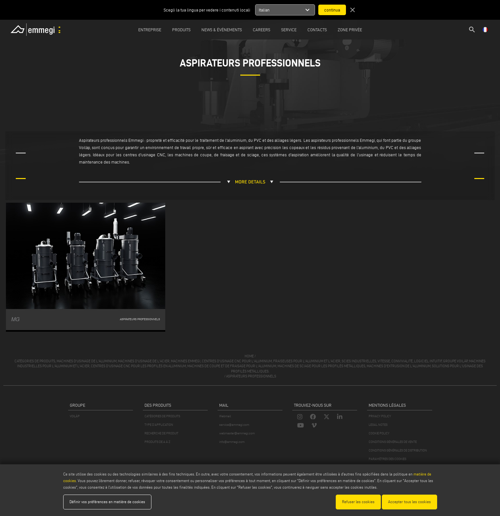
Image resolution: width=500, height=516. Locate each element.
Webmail (225, 416)
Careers (261, 29)
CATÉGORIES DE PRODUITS (162, 416)
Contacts (317, 29)
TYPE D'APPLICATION (159, 424)
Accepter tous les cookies (409, 502)
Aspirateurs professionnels (251, 376)
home (249, 356)
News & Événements (221, 29)
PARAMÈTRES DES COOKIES (387, 459)
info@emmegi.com (232, 442)
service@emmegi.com (234, 424)
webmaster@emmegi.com (237, 433)
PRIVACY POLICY (380, 416)
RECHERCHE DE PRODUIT (161, 433)
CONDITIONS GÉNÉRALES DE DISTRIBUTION (398, 450)
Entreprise (149, 29)
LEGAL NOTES (378, 424)
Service (289, 29)
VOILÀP (75, 416)
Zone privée (350, 29)
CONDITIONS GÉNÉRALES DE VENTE (393, 442)
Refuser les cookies (358, 502)
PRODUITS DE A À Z (157, 442)
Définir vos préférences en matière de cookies (107, 502)
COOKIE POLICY (379, 433)
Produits (181, 29)
